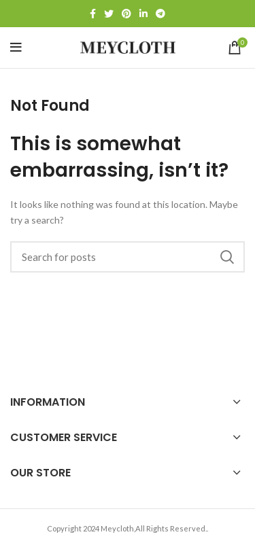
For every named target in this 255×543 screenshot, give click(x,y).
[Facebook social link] (93, 13)
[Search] (127, 257)
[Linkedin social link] (143, 13)
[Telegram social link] (160, 13)
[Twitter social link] (109, 13)
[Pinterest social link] (126, 13)
